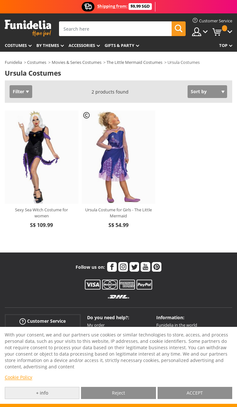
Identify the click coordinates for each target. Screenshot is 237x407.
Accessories (82, 45)
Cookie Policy (18, 377)
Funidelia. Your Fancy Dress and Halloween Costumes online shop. (28, 28)
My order (96, 325)
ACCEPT (195, 393)
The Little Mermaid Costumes (134, 62)
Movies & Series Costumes (76, 62)
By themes (47, 45)
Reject (118, 393)
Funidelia (13, 62)
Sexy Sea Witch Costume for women (41, 213)
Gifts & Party (119, 45)
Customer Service (42, 321)
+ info (42, 393)
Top (223, 45)
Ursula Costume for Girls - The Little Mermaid (118, 213)
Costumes (16, 45)
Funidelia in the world (176, 325)
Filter (18, 91)
